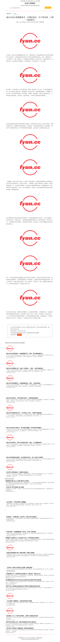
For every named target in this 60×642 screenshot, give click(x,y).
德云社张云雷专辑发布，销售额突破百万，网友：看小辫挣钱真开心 (24, 353)
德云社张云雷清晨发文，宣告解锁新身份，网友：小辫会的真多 (23, 383)
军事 (29, 5)
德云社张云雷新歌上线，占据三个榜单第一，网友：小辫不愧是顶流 (24, 368)
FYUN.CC (27, 637)
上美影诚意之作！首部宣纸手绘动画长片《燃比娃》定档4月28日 (23, 573)
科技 (31, 5)
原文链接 (19, 334)
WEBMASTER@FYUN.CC (33, 639)
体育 (22, 5)
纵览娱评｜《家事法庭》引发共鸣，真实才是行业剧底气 (21, 517)
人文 (34, 1)
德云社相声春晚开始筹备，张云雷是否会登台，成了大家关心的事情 (24, 457)
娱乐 (24, 5)
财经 (27, 5)
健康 (39, 1)
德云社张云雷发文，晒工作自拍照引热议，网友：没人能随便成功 (24, 442)
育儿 (39, 5)
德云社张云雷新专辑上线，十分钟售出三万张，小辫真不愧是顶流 (24, 413)
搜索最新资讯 (48, 7)
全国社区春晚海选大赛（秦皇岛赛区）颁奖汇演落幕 (20, 552)
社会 (27, 1)
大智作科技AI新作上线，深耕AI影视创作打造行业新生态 (21, 622)
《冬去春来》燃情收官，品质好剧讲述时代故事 (19, 601)
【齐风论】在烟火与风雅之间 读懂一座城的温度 (19, 567)
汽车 (36, 1)
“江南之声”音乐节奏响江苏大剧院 (15, 487)
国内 (22, 1)
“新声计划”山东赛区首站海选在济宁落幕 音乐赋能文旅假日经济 (23, 586)
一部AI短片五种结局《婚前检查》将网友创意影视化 (20, 628)
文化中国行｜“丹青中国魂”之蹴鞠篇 (16, 502)
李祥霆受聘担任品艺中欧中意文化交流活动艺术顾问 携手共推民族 (23, 580)
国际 (24, 1)
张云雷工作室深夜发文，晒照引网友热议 (17, 472)
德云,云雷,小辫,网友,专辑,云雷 (15, 342)
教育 (36, 5)
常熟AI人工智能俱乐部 (36, 637)
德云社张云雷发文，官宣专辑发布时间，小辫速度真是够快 (22, 398)
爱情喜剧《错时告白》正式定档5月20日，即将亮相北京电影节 (22, 538)
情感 (31, 1)
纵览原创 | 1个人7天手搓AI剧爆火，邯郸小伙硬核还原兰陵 (22, 616)
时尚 (29, 1)
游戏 (34, 5)
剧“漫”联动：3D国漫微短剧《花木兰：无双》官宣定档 (21, 531)
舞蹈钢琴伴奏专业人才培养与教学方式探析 (17, 481)
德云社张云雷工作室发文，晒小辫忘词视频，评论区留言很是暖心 (24, 427)
